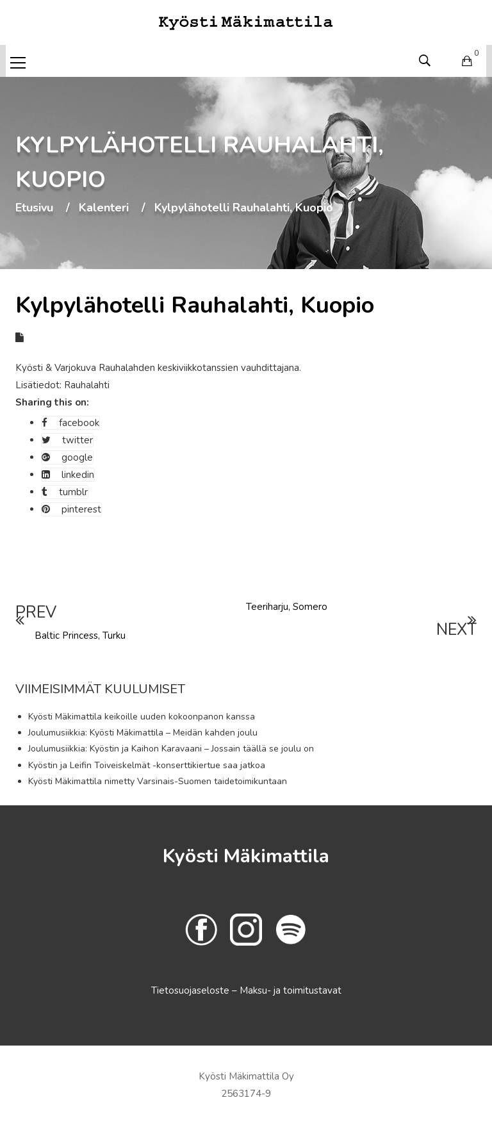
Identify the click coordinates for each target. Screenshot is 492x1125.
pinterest (71, 509)
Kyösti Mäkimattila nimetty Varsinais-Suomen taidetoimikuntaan (157, 781)
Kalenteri (104, 208)
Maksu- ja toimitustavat (290, 990)
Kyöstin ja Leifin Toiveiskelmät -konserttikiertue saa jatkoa (146, 765)
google (67, 457)
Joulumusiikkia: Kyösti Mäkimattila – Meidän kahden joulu (143, 733)
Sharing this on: (52, 402)
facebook (70, 422)
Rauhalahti (87, 385)
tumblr (65, 492)
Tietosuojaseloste (191, 990)
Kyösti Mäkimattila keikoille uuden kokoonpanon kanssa (141, 716)
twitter (67, 440)
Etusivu (34, 208)
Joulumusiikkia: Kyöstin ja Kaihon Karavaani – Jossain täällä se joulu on (171, 749)
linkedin (68, 474)
